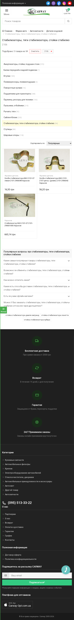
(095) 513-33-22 (17, 503)
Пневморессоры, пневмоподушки (21, 82)
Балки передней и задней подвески (22, 70)
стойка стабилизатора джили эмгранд (22, 315)
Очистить (35, 51)
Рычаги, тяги (11, 111)
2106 (46, 51)
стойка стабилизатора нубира (37, 320)
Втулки (9, 76)
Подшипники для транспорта (19, 94)
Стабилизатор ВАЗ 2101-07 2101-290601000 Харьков (19, 224)
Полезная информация (13, 3)
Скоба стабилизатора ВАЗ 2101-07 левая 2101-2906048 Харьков (19, 179)
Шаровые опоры (14, 135)
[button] (17, 604)
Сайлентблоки (13, 117)
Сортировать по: (37, 143)
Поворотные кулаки (15, 88)
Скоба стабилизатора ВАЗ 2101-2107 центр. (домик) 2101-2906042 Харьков (53, 180)
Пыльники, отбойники (16, 105)
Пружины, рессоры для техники (20, 100)
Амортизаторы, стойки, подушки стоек (24, 64)
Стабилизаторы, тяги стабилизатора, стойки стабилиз (31, 123)
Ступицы (10, 129)
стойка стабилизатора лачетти (55, 315)
